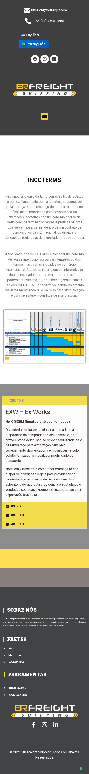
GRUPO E (17, 401)
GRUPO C (17, 515)
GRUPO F (17, 506)
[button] (44, 116)
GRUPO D (17, 524)
